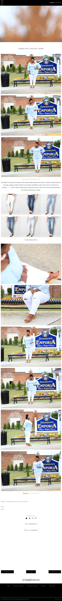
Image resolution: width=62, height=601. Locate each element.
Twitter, (31, 179)
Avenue (9, 187)
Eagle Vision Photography (34, 493)
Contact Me (52, 586)
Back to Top (58, 599)
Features (43, 586)
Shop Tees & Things (18, 586)
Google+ (38, 179)
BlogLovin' (35, 179)
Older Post (55, 571)
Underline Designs (24, 599)
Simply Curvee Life (9, 599)
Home (31, 571)
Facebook (23, 179)
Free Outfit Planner (32, 586)
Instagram (27, 179)
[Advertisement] (31, 591)
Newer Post (7, 571)
